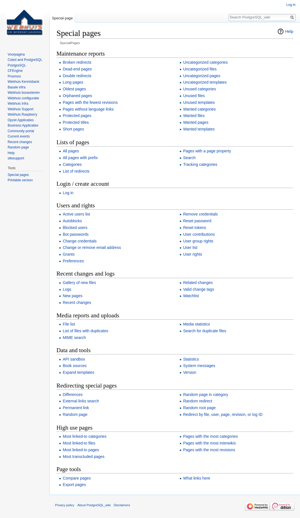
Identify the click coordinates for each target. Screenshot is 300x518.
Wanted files (194, 115)
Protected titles (76, 122)
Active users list (76, 214)
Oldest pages (74, 89)
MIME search (74, 337)
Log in (68, 193)
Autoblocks (72, 221)
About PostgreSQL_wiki (94, 505)
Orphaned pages (77, 95)
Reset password (197, 221)
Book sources (75, 365)
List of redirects (76, 171)
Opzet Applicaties (21, 120)
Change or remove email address (92, 247)
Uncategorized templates (205, 82)
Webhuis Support (20, 109)
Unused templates (199, 102)
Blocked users (75, 227)
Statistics (191, 359)
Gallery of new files (79, 282)
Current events (19, 136)
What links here (196, 478)
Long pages (73, 82)
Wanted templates (199, 129)
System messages (199, 365)
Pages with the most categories (210, 436)
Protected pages (77, 115)
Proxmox (14, 76)
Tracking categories (200, 164)
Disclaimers (122, 505)
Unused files (194, 95)
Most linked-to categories (84, 436)
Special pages (18, 175)
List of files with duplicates (85, 331)
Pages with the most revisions (209, 450)
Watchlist (191, 296)
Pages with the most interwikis (209, 443)
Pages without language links (88, 109)
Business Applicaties (23, 125)
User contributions (199, 234)
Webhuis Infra (18, 104)
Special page (62, 18)
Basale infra (16, 87)
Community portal (21, 131)
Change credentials (80, 241)
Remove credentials (200, 214)
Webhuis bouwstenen (24, 93)
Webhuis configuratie (23, 98)
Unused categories (199, 89)
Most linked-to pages (81, 450)
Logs (67, 289)
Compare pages (77, 478)
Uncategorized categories (205, 62)
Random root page (199, 407)
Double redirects (77, 76)
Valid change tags (198, 289)
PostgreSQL (17, 65)
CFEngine (15, 71)
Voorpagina (16, 54)
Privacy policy (64, 505)
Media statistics (196, 324)
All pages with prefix (80, 157)
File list (69, 324)
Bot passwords (75, 234)
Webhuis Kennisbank (23, 82)
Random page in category (205, 394)
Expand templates (78, 372)
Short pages (73, 129)
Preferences (73, 261)
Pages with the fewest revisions (90, 102)
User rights (192, 254)
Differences (73, 394)
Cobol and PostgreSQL (25, 60)
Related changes (198, 282)
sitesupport (16, 158)
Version (189, 372)
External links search (81, 401)
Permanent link (76, 407)
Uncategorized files (200, 69)
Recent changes (77, 302)
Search (189, 157)
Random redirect (197, 401)
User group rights (198, 241)
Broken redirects (77, 62)
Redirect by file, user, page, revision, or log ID (222, 414)
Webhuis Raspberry (22, 114)
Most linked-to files (79, 443)
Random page (75, 414)
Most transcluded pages (83, 456)
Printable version (20, 180)
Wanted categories (199, 109)
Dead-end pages (77, 69)
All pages (71, 151)
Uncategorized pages (201, 76)
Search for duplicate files (204, 331)
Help (289, 31)
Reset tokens (194, 227)
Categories (72, 164)
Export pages (74, 484)
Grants (68, 254)
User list (190, 247)
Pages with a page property (207, 151)
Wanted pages (195, 122)
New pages (72, 296)
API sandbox (74, 359)
